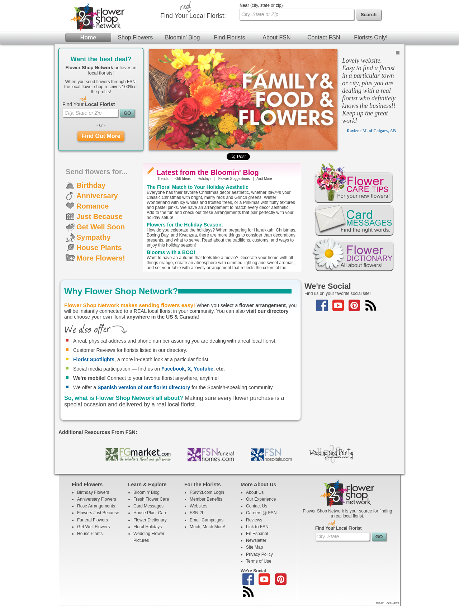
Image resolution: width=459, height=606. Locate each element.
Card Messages (148, 506)
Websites (198, 506)
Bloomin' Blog (182, 37)
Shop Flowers (135, 37)
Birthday (90, 185)
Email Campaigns (206, 520)
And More (264, 179)
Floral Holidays (147, 526)
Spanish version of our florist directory (144, 387)
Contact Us (256, 506)
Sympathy (93, 237)
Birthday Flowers (93, 492)
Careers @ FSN (261, 512)
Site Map (254, 547)
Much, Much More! (207, 526)
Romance (92, 206)
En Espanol (257, 533)
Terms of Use (258, 561)
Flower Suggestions (234, 179)
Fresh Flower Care (151, 499)
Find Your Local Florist (338, 528)
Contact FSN (323, 37)
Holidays (204, 179)
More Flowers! (100, 258)
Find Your (88, 104)
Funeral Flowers (92, 520)
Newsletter (256, 540)
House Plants (99, 248)
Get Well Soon (100, 227)
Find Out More (100, 136)
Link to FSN (257, 526)
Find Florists (229, 37)
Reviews (254, 520)
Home (88, 37)
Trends (163, 179)
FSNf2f (196, 512)
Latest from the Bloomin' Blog (208, 172)
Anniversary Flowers (96, 499)
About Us (255, 492)
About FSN (276, 37)
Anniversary (97, 196)
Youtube (203, 369)
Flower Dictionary (150, 520)
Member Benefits (206, 499)
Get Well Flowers (93, 526)
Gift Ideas (183, 179)
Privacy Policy (259, 554)
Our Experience (261, 499)
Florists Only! (370, 37)
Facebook (173, 369)
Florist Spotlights (93, 359)
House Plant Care (150, 512)
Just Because (99, 216)
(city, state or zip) (261, 5)
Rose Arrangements (96, 506)
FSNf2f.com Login (207, 492)
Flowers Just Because (98, 512)
